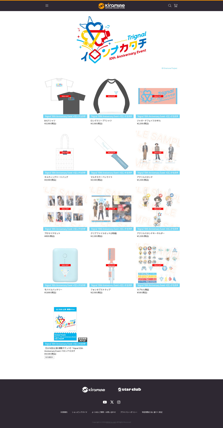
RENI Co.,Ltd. (111, 422)
